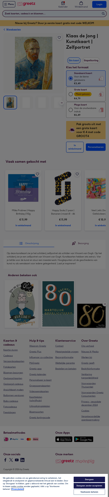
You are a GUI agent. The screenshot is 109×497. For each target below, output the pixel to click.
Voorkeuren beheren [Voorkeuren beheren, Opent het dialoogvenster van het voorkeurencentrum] (89, 492)
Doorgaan (89, 479)
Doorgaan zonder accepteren (89, 486)
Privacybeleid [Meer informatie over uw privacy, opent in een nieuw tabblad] (18, 489)
